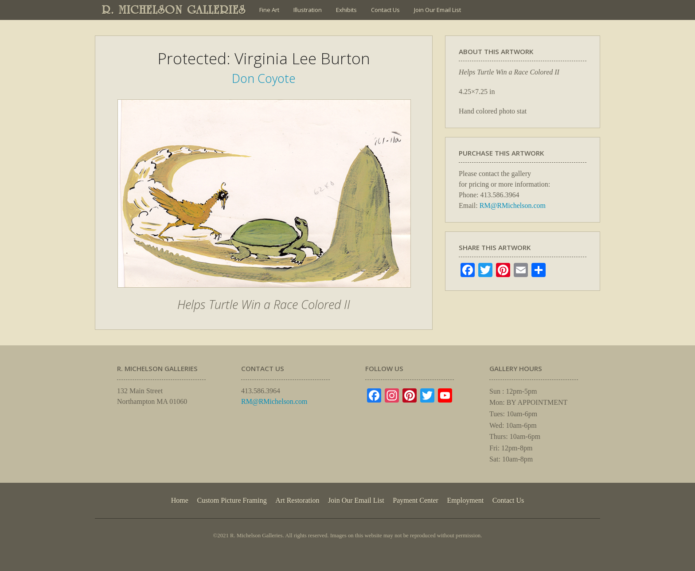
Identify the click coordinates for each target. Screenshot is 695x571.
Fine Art (269, 10)
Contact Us (385, 10)
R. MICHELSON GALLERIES (174, 9)
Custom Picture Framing (231, 500)
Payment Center (415, 500)
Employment (465, 500)
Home (179, 500)
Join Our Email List (437, 10)
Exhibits (346, 10)
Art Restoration (297, 500)
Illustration (307, 10)
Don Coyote (264, 78)
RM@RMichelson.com (513, 205)
